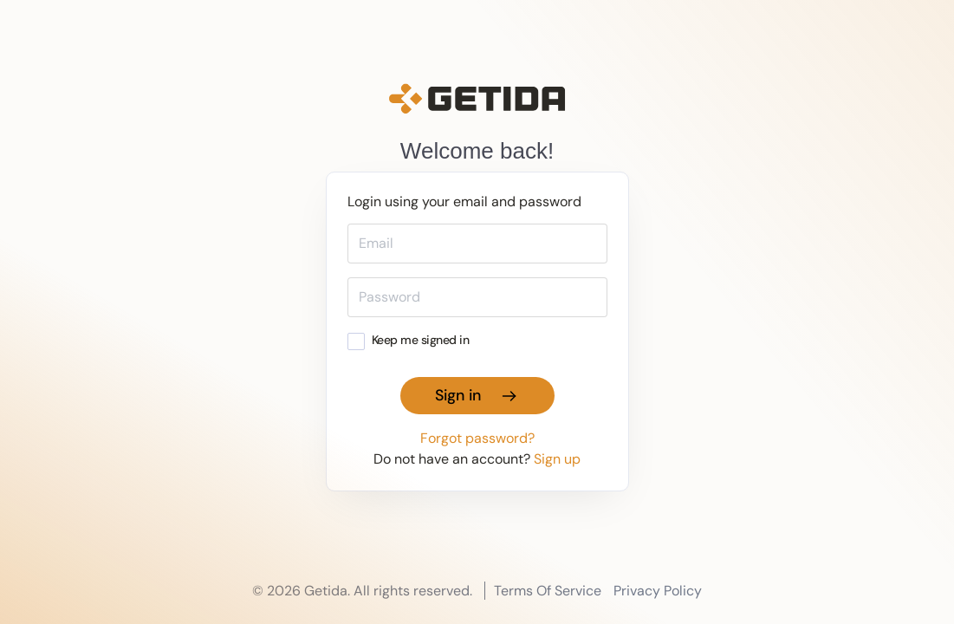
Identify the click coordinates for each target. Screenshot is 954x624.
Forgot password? (477, 438)
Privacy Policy (657, 591)
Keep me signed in (408, 340)
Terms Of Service (547, 591)
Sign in (477, 395)
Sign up (557, 459)
